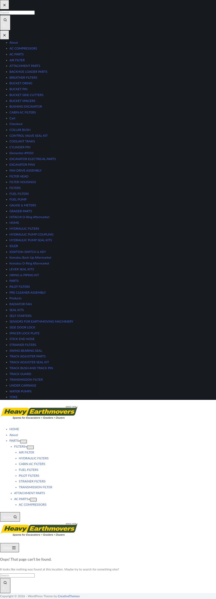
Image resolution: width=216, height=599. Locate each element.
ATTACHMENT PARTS (29, 493)
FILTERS (20, 446)
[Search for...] (17, 575)
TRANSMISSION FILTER (35, 487)
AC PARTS (22, 499)
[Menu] (9, 547)
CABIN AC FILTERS (32, 464)
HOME (14, 429)
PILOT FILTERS (29, 475)
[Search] (10, 517)
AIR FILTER (26, 452)
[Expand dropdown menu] (23, 441)
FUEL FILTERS (28, 469)
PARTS (14, 440)
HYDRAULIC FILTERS (34, 458)
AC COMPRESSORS (32, 504)
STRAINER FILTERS (32, 481)
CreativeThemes (69, 596)
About (13, 435)
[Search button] (5, 585)
